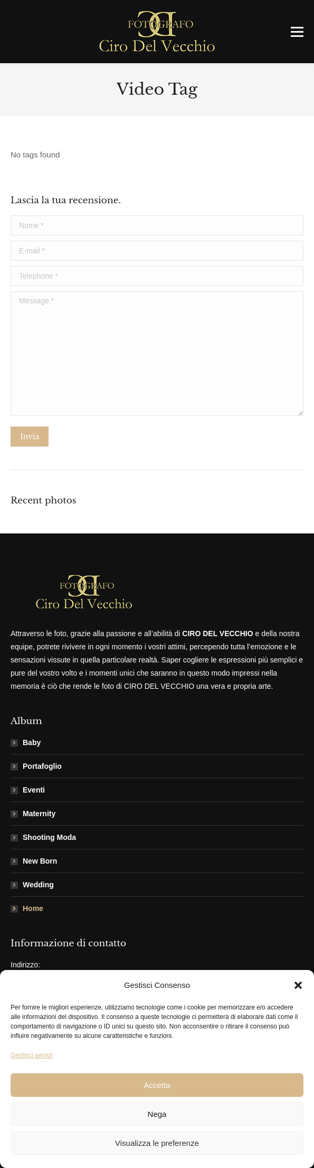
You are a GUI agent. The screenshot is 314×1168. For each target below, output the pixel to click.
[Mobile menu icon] (297, 31)
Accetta (157, 1085)
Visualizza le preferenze (157, 1143)
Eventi (34, 790)
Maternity (39, 813)
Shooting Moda (49, 837)
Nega (157, 1114)
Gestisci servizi (32, 1055)
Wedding (38, 884)
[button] (298, 985)
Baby (32, 742)
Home (33, 908)
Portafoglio (42, 766)
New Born (40, 861)
